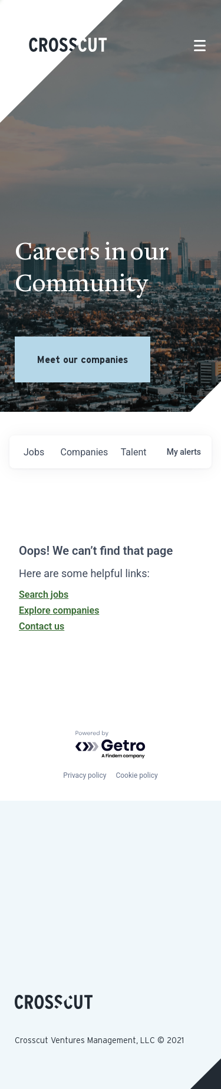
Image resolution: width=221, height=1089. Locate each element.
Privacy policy (84, 775)
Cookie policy (136, 775)
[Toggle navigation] (199, 45)
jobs (34, 452)
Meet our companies (82, 359)
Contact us (41, 626)
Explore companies (59, 610)
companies (84, 452)
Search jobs (43, 594)
